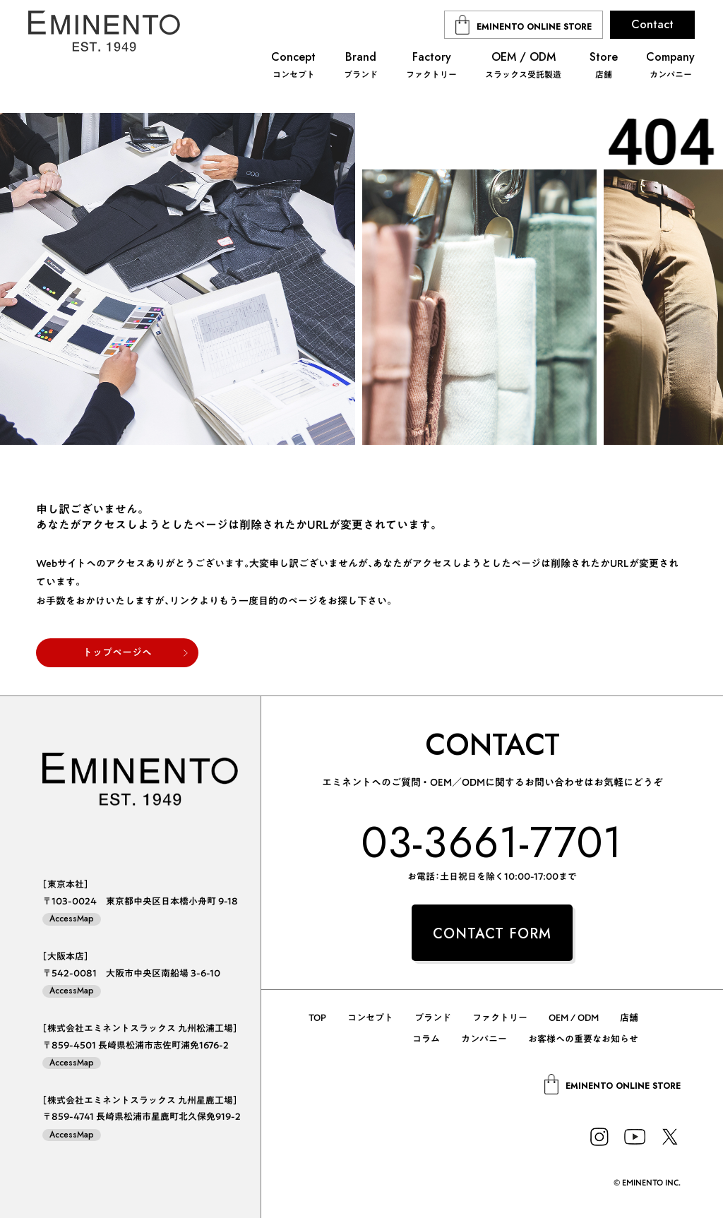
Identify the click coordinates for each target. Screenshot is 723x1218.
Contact (652, 24)
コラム (426, 1039)
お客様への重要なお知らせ (583, 1039)
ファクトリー (499, 1017)
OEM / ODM (574, 1017)
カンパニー (484, 1039)
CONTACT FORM (492, 934)
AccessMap (71, 919)
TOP (317, 1017)
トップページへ (117, 652)
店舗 (629, 1017)
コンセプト (370, 1017)
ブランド (432, 1017)
